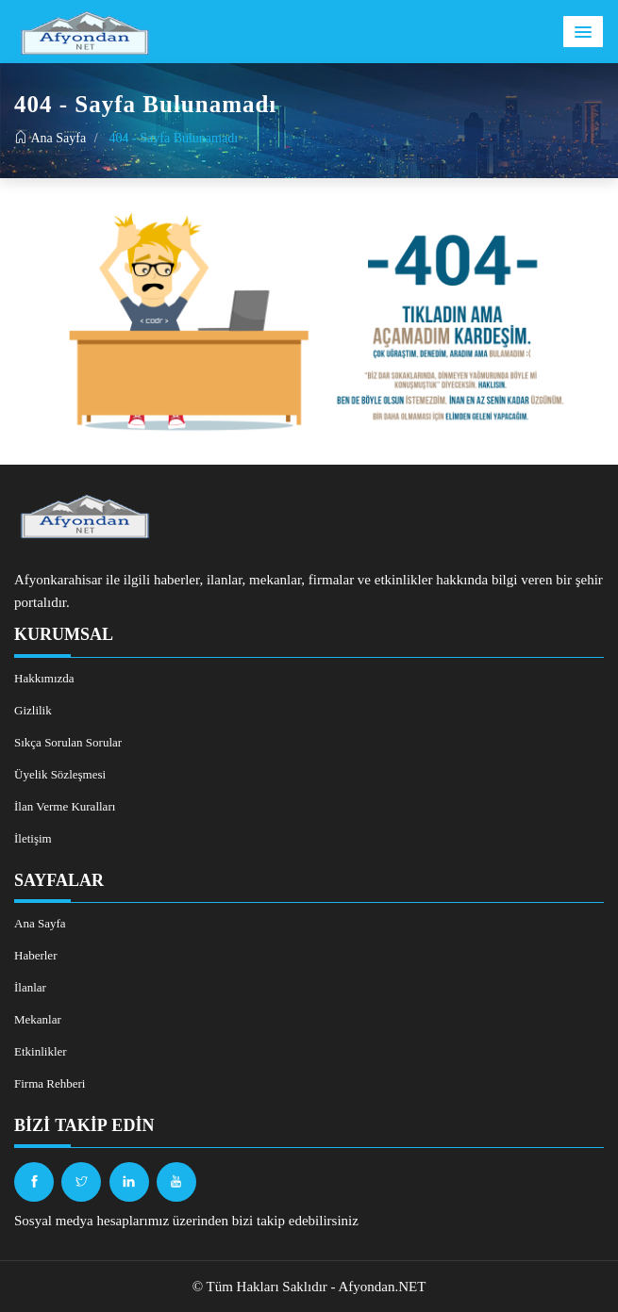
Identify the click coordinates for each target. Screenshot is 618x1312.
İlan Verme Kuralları (64, 806)
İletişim (33, 838)
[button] (583, 31)
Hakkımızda (44, 678)
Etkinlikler (40, 1051)
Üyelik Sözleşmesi (60, 774)
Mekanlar (37, 1019)
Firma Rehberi (49, 1083)
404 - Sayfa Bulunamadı (173, 138)
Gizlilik (33, 710)
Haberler (35, 955)
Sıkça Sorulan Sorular (68, 742)
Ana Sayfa (50, 138)
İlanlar (30, 987)
